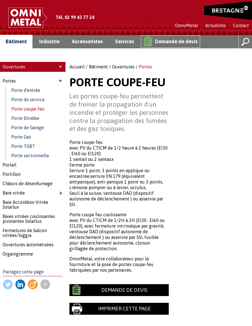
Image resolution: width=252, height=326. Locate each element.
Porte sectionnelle (30, 155)
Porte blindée (25, 118)
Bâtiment (16, 41)
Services (124, 41)
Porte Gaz (21, 136)
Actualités (215, 25)
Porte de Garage (27, 127)
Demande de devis (176, 41)
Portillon (12, 174)
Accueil (77, 66)
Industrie (49, 41)
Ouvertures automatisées (28, 244)
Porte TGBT (23, 146)
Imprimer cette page (124, 309)
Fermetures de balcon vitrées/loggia (25, 233)
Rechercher (245, 42)
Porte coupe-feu (28, 108)
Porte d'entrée (25, 90)
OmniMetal (186, 25)
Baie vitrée (14, 192)
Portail (9, 164)
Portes (145, 66)
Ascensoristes (87, 41)
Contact (241, 25)
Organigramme (18, 253)
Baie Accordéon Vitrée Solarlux (25, 205)
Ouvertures (123, 66)
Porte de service (28, 99)
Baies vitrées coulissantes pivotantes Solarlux (29, 219)
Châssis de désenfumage (27, 183)
